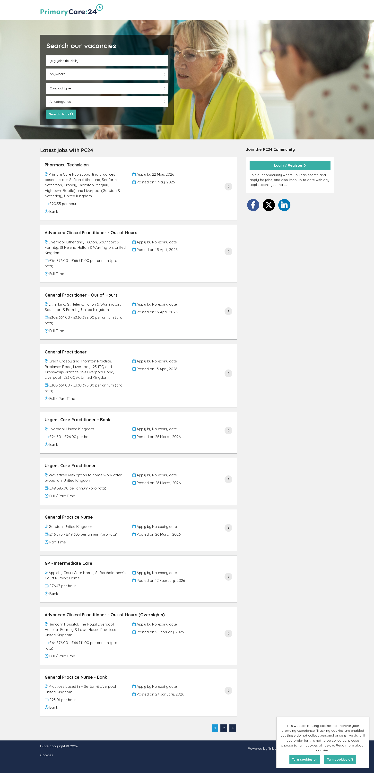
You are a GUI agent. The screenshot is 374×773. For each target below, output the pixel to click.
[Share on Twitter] (269, 205)
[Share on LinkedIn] (284, 205)
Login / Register (290, 165)
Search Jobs (61, 114)
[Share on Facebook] (253, 205)
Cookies (46, 755)
